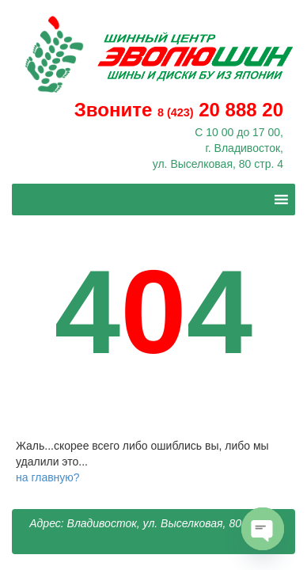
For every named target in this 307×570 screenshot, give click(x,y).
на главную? (48, 477)
